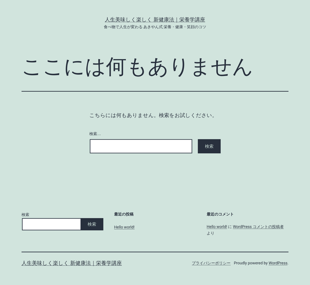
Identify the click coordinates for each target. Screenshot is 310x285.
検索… (95, 134)
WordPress (278, 263)
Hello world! (124, 227)
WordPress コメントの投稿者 (258, 226)
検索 (25, 214)
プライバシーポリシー (211, 263)
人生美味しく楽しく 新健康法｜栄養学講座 (155, 20)
